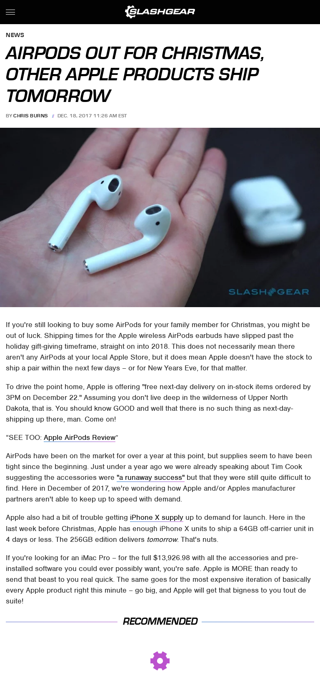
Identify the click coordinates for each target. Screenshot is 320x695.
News (15, 35)
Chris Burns (30, 116)
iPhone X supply (156, 517)
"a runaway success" (151, 477)
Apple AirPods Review (79, 437)
